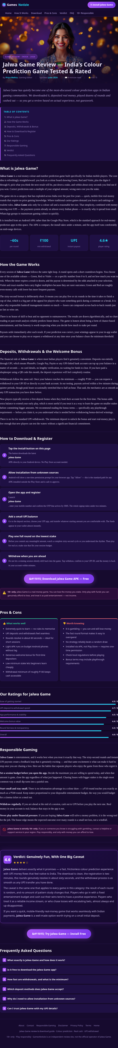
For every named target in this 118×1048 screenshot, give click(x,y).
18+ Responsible (85, 13)
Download (36, 13)
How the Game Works (18, 121)
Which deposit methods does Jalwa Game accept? (35, 989)
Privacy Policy (77, 1025)
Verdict (63, 13)
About (21, 1025)
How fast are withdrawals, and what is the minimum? (37, 979)
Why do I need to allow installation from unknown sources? (41, 998)
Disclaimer (63, 1025)
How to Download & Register (21, 131)
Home (8, 13)
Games (15, 5)
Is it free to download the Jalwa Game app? (31, 969)
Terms (88, 1025)
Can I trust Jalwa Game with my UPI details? (32, 1008)
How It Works (21, 13)
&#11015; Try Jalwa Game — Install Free (59, 934)
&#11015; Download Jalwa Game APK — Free (59, 579)
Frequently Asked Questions (21, 155)
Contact (30, 1025)
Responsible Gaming (17, 145)
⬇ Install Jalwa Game (101, 4)
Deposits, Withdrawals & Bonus (22, 126)
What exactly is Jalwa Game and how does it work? (36, 960)
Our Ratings (13, 140)
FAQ (72, 13)
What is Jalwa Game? (17, 117)
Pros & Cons (50, 13)
